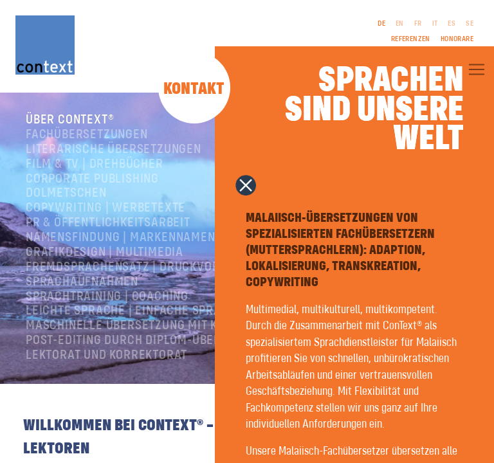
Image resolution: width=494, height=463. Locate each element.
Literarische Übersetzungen (113, 149)
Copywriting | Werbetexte (105, 208)
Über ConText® (70, 120)
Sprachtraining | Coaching (107, 297)
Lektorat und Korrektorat (106, 355)
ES (451, 24)
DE (381, 24)
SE (469, 24)
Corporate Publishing (92, 179)
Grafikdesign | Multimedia (104, 252)
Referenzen (410, 39)
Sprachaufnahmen (82, 282)
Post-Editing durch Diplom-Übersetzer (144, 340)
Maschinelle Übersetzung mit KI (123, 325)
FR (418, 24)
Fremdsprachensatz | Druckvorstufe (139, 267)
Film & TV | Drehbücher (94, 164)
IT (435, 24)
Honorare (457, 39)
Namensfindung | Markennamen (120, 237)
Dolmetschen (66, 193)
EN (400, 24)
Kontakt (193, 89)
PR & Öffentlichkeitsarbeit (108, 223)
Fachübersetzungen (87, 134)
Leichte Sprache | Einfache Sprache (134, 311)
